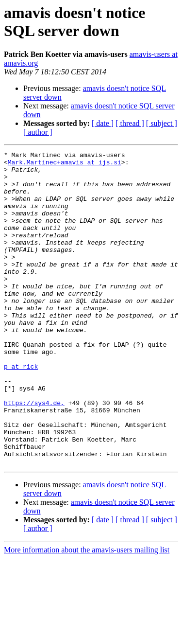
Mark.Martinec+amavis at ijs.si (64, 164)
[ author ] (37, 132)
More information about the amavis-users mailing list (86, 612)
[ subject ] (161, 123)
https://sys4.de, (34, 453)
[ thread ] (130, 123)
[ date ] (103, 123)
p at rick (21, 410)
